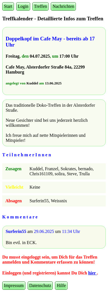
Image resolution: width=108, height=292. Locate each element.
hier (92, 273)
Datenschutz (40, 285)
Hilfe (61, 285)
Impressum (14, 285)
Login (23, 6)
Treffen (40, 6)
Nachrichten (63, 6)
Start (8, 6)
